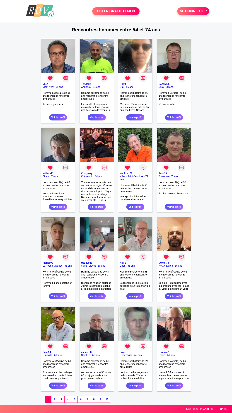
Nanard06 (164, 84)
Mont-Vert (48, 86)
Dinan (46, 176)
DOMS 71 (164, 262)
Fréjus (162, 355)
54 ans (96, 86)
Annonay (86, 86)
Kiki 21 (124, 262)
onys (122, 352)
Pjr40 (123, 84)
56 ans (129, 86)
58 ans (131, 265)
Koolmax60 (126, 173)
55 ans (174, 176)
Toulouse (164, 176)
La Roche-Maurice (53, 265)
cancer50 (86, 352)
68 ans (169, 86)
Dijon (123, 265)
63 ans (54, 176)
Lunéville (47, 355)
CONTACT (224, 409)
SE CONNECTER (193, 11)
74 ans (98, 176)
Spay (161, 86)
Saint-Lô (85, 355)
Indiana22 (48, 173)
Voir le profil (58, 117)
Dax (122, 86)
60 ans (96, 355)
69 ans (138, 355)
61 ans (58, 355)
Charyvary (86, 173)
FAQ (188, 409)
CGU (195, 409)
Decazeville (126, 355)
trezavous (86, 262)
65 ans (59, 86)
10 (107, 399)
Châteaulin (87, 176)
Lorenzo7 (164, 352)
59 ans (101, 265)
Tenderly (86, 84)
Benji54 (47, 352)
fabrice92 (48, 262)
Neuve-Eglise (166, 265)
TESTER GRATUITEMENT (116, 11)
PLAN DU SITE (208, 409)
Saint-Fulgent (88, 265)
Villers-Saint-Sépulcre (131, 176)
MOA (45, 84)
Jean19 (163, 173)
